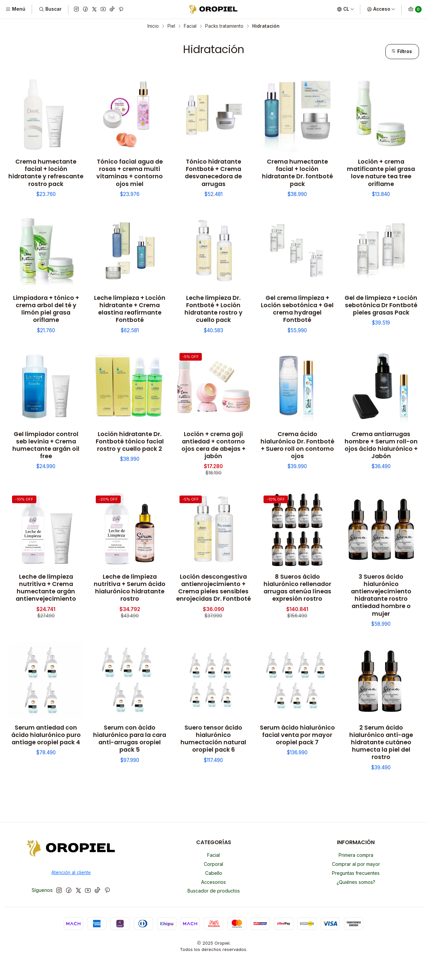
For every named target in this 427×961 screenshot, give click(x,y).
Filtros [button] (401, 51)
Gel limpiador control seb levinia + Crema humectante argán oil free (45, 445)
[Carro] (415, 9)
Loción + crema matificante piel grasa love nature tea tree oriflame (381, 173)
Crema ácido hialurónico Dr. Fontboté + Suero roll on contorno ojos (297, 445)
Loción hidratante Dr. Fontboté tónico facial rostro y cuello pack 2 (130, 441)
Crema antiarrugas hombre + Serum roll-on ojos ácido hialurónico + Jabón (381, 445)
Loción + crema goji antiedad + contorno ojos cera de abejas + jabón (213, 445)
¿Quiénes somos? (356, 882)
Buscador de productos (213, 891)
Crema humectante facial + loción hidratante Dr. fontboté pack (297, 173)
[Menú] (15, 9)
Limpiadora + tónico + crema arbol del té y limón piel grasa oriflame (46, 309)
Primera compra (356, 855)
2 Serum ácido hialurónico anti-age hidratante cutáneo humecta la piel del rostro (381, 742)
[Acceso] (381, 9)
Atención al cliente (71, 872)
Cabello (213, 873)
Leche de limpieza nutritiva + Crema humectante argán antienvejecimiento (46, 588)
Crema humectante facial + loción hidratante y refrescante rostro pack (45, 173)
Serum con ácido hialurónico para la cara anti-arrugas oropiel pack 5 (129, 739)
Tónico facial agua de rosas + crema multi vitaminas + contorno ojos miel (129, 173)
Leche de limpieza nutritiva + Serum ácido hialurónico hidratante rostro (129, 588)
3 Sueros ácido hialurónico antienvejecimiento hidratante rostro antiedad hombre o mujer (381, 595)
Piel (171, 26)
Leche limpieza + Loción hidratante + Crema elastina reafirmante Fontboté (129, 309)
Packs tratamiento (224, 26)
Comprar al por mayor (356, 864)
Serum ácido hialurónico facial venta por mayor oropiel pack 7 (297, 735)
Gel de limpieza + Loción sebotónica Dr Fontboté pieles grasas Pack (381, 305)
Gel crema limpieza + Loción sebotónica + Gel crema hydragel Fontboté (297, 309)
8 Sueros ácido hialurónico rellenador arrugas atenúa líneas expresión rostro (297, 588)
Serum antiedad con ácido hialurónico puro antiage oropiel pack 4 (46, 735)
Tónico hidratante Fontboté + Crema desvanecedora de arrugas (213, 173)
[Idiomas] (345, 9)
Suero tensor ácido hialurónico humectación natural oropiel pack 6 (213, 739)
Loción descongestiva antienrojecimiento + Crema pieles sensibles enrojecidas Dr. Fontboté (213, 588)
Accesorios (213, 882)
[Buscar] (50, 9)
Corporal (213, 864)
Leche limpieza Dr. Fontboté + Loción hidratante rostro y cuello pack (213, 309)
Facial (190, 26)
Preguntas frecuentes (356, 873)
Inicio (153, 26)
